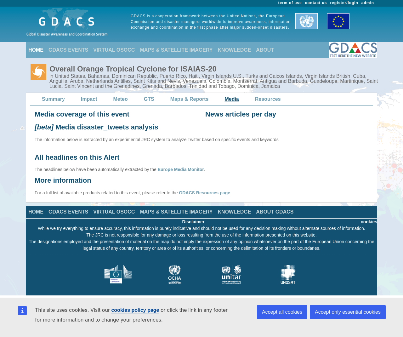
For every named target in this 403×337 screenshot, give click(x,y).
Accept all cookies (282, 312)
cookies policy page (135, 310)
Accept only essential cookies (348, 312)
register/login (344, 3)
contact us (316, 3)
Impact (89, 99)
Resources (268, 99)
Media (231, 99)
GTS (149, 99)
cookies (369, 221)
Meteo (120, 99)
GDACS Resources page (204, 192)
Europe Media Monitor (181, 169)
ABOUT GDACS (274, 211)
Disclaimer (193, 221)
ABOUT (265, 50)
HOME (35, 50)
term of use (290, 3)
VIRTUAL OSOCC (114, 50)
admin (367, 3)
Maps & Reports (189, 99)
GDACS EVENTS (68, 50)
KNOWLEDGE (234, 50)
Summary (53, 99)
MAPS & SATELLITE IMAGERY (176, 50)
